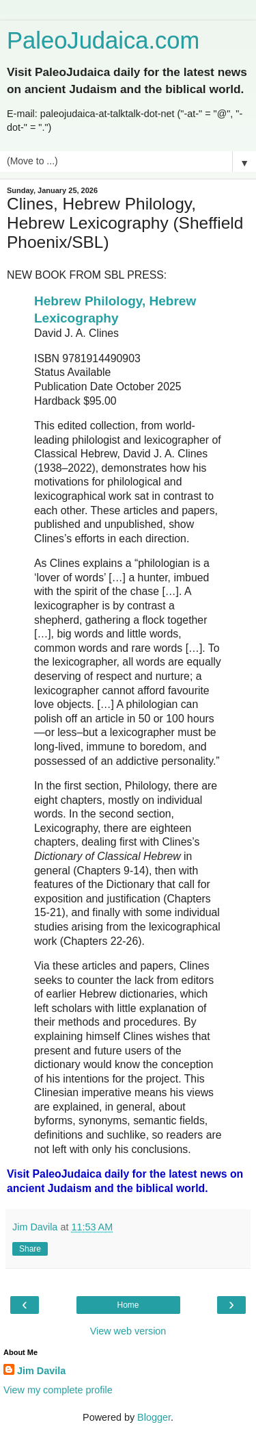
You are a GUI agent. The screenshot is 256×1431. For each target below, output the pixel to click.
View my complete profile (58, 1389)
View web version (128, 1331)
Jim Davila (41, 1370)
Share (30, 1249)
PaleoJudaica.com (103, 40)
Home (128, 1305)
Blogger (154, 1417)
